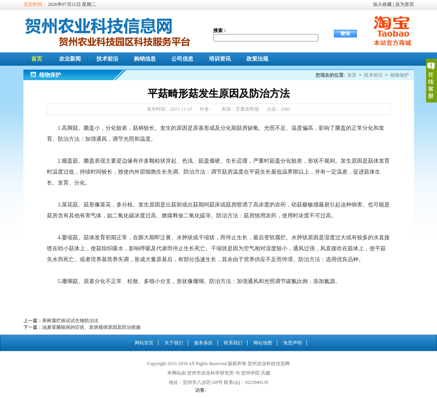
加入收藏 (382, 4)
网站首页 (144, 343)
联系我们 (233, 343)
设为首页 (404, 4)
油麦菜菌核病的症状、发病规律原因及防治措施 (91, 327)
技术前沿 (107, 59)
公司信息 (182, 59)
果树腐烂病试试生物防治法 (70, 320)
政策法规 (257, 59)
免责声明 (292, 343)
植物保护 (399, 75)
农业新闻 (70, 59)
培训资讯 (220, 59)
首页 (36, 59)
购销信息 (145, 59)
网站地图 (262, 343)
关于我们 (173, 343)
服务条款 (203, 343)
